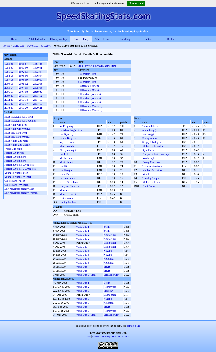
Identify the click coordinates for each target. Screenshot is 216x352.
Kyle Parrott (148, 150)
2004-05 (23, 87)
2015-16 (8, 103)
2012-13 (8, 99)
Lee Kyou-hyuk (67, 134)
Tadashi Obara (150, 126)
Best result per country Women (21, 192)
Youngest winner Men (16, 172)
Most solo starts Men (15, 132)
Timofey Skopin (151, 178)
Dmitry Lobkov (67, 202)
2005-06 (37, 87)
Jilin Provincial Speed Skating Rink (97, 65)
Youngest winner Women (17, 176)
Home (14, 39)
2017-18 (37, 103)
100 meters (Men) (87, 73)
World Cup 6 (82, 258)
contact (96, 336)
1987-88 (37, 63)
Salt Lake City (111, 274)
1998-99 (23, 79)
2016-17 (23, 103)
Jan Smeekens (67, 178)
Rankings (125, 39)
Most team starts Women (17, 144)
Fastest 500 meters (14, 152)
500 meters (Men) (87, 81)
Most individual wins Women (20, 120)
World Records (103, 39)
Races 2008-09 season (39, 45)
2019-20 (23, 107)
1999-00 (37, 79)
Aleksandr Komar (151, 182)
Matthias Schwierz (152, 170)
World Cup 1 (82, 226)
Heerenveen (110, 234)
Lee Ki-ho (64, 166)
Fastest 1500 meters (15, 160)
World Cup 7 (82, 266)
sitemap (106, 336)
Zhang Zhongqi (67, 150)
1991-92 (8, 71)
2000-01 (8, 83)
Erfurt (107, 266)
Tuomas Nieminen (152, 166)
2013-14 (23, 99)
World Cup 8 (82, 310)
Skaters (148, 39)
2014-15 (37, 99)
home (88, 336)
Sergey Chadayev (151, 142)
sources (116, 336)
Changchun (110, 242)
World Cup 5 (82, 250)
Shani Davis (65, 174)
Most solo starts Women (17, 136)
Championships (59, 39)
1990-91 (37, 67)
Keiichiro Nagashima (70, 130)
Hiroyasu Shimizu (69, 186)
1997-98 (8, 79)
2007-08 (23, 91)
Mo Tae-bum (66, 158)
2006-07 (8, 91)
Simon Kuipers (67, 138)
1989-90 (23, 67)
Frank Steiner (149, 186)
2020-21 (37, 107)
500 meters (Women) (89, 98)
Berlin (107, 226)
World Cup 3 (82, 290)
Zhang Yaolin (149, 138)
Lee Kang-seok (67, 170)
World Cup (81, 39)
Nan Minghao (149, 158)
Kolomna (109, 258)
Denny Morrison (151, 162)
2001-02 (23, 83)
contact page (133, 325)
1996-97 (37, 75)
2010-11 (23, 95)
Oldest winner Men (14, 180)
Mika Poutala (66, 146)
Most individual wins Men (18, 116)
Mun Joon (64, 190)
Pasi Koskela (66, 198)
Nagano (108, 250)
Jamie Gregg (149, 130)
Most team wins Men (15, 124)
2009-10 (8, 95)
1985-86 (8, 63)
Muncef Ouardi (67, 194)
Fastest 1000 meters (15, 156)
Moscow (108, 290)
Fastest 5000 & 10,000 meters (20, 168)
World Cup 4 (82, 246)
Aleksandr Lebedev (152, 146)
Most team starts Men (16, 140)
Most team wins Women (17, 128)
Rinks (170, 39)
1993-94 (37, 71)
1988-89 (8, 67)
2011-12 (37, 95)
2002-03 (37, 83)
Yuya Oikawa (66, 142)
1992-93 (23, 71)
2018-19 (8, 107)
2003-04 (8, 87)
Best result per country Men (19, 188)
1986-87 (23, 63)
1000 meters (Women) (90, 106)
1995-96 (23, 75)
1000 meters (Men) (88, 85)
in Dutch (126, 336)
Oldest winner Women (16, 184)
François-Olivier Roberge (156, 154)
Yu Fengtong (66, 126)
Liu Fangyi (148, 134)
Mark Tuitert (66, 162)
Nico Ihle (147, 174)
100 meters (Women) (89, 94)
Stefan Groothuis (68, 182)
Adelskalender (36, 39)
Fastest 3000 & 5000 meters (19, 164)
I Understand (136, 3)
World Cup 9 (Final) (86, 274)
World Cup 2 (82, 234)
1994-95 (8, 75)
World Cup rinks (13, 148)
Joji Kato (64, 154)
